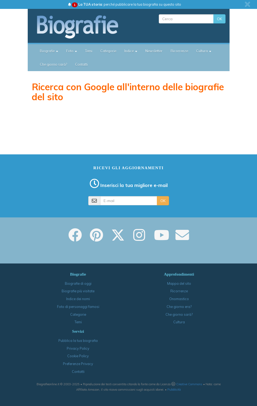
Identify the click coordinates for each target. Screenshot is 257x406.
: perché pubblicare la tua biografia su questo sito (124, 4)
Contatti (81, 64)
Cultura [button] (203, 51)
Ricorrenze (179, 51)
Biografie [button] (49, 51)
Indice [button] (130, 51)
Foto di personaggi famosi (78, 306)
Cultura (179, 322)
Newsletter (154, 51)
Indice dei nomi (78, 299)
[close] (247, 4)
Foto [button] (71, 51)
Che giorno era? (179, 306)
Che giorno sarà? (53, 64)
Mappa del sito (179, 283)
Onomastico (179, 299)
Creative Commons (189, 384)
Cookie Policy (78, 356)
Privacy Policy (78, 348)
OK (219, 18)
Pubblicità (174, 389)
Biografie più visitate (78, 291)
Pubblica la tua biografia (78, 340)
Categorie (108, 51)
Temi (88, 51)
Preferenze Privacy (78, 364)
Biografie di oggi (78, 283)
